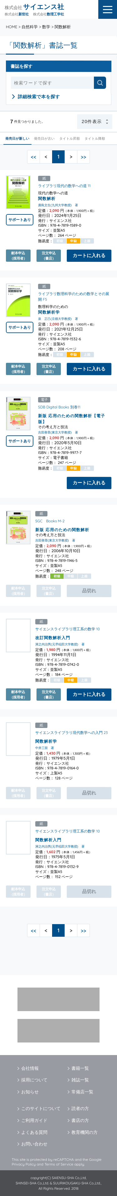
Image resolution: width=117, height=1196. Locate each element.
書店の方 (80, 1120)
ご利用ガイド (34, 1120)
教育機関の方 (84, 1132)
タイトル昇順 (70, 138)
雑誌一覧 (80, 1080)
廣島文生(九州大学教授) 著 (58, 205)
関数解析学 (49, 312)
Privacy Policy (24, 1164)
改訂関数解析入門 (52, 637)
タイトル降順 (95, 138)
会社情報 (30, 1068)
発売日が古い (44, 138)
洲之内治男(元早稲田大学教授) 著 (60, 644)
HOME (11, 26)
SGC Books (46, 521)
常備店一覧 (82, 1092)
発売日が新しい (18, 138)
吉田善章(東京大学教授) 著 (58, 433)
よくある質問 (34, 1132)
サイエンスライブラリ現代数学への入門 (69, 732)
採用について (34, 1080)
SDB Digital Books (53, 407)
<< (33, 157)
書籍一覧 (80, 1068)
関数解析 (47, 198)
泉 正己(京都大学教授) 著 (58, 319)
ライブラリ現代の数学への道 (62, 185)
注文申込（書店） (49, 255)
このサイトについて (41, 1108)
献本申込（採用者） (18, 255)
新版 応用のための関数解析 (62, 529)
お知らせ (30, 1092)
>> (83, 157)
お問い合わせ (34, 1144)
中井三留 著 (44, 748)
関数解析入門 (48, 839)
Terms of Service (58, 1164)
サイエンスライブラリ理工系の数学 (65, 629)
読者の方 (80, 1108)
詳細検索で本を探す (39, 97)
